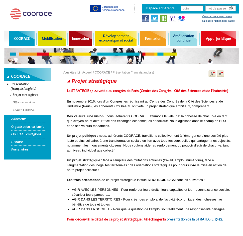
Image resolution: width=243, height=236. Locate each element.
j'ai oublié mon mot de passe (218, 21)
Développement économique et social (116, 38)
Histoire (17, 142)
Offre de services (24, 102)
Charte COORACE (24, 110)
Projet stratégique (25, 95)
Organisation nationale (27, 126)
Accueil (87, 72)
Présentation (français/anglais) (23, 86)
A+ (212, 74)
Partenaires (19, 149)
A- (220, 74)
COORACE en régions (26, 134)
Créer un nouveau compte (217, 16)
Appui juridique (218, 38)
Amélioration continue (183, 38)
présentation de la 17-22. (195, 219)
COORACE (22, 38)
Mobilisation (52, 38)
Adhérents (19, 119)
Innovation (80, 38)
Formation (153, 38)
